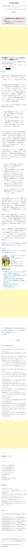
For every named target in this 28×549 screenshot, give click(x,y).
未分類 (3, 476)
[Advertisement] (14, 41)
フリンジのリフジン (12, 61)
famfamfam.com (5, 546)
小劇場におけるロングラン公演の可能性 (12, 278)
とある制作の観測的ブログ (7, 470)
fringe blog (14, 3)
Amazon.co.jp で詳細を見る (17, 265)
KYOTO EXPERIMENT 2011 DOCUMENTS (11, 513)
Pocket (3, 71)
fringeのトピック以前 (20, 383)
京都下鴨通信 (5, 474)
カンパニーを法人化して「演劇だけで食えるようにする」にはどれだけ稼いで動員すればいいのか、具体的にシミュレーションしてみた (14, 374)
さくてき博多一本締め (6, 467)
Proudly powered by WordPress (8, 544)
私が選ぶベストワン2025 (7, 369)
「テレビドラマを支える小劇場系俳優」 (10, 399)
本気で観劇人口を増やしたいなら (9, 349)
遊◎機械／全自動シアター (9, 285)
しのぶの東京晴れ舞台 (6, 401)
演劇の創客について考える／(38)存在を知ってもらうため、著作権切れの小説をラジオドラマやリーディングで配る (14, 503)
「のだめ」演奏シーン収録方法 (8, 385)
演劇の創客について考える (7, 477)
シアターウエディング (8, 287)
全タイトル (4, 397)
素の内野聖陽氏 (5, 383)
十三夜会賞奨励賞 (6, 352)
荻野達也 (11, 63)
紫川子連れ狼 (5, 479)
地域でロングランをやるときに (10, 284)
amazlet (16, 258)
